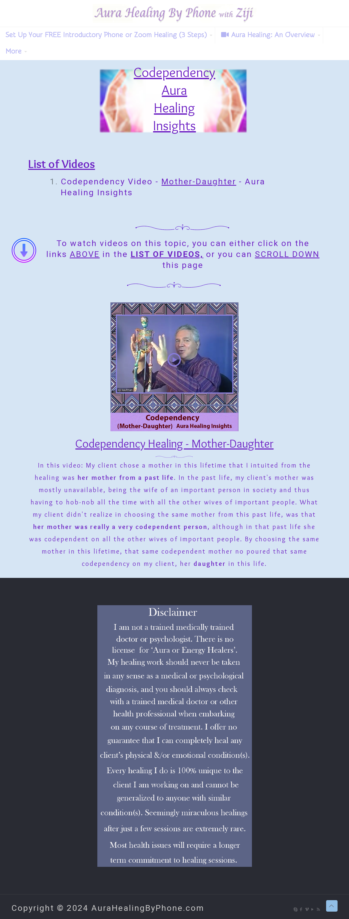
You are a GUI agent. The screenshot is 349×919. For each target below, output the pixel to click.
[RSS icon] (319, 909)
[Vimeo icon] (307, 909)
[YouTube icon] (313, 909)
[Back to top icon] (332, 906)
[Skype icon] (296, 909)
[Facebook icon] (301, 909)
